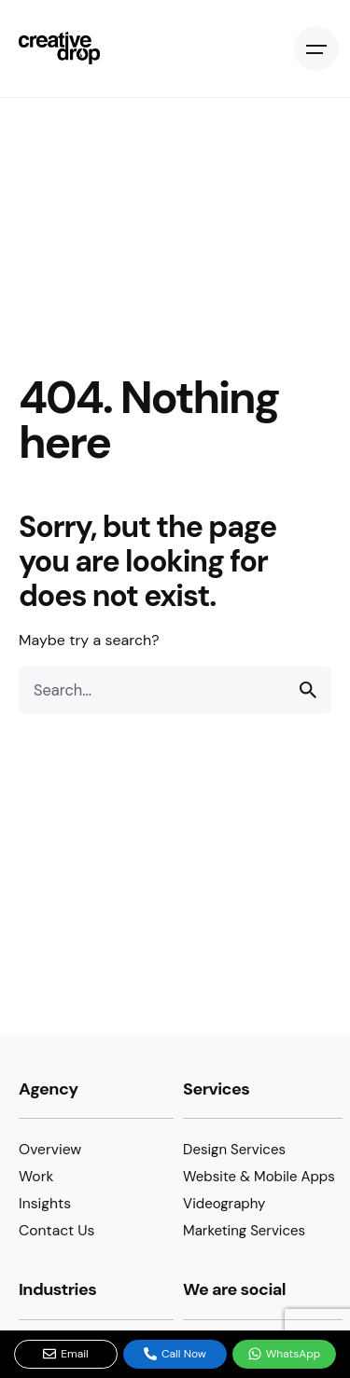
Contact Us (56, 1230)
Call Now (175, 1353)
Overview (50, 1149)
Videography (224, 1203)
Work (36, 1176)
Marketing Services (244, 1230)
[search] (308, 690)
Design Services (234, 1149)
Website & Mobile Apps (259, 1176)
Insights (45, 1203)
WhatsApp (284, 1353)
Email (66, 1353)
